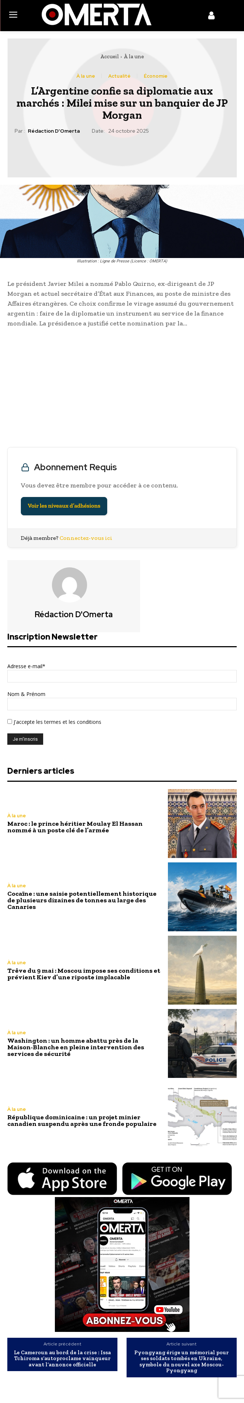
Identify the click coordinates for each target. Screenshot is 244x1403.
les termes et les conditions (68, 721)
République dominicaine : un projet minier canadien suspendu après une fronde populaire (82, 1120)
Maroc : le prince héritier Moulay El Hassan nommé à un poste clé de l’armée (75, 827)
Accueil (109, 56)
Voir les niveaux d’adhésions (64, 505)
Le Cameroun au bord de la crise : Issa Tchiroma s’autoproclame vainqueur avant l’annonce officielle (62, 1358)
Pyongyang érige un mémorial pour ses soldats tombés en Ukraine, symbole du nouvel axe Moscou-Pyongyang (181, 1361)
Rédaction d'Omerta (54, 131)
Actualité (119, 76)
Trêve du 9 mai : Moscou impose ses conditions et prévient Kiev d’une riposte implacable (83, 973)
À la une (134, 56)
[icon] (211, 17)
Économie (156, 76)
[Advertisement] (122, 389)
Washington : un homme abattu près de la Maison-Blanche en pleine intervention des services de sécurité (75, 1047)
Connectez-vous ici (86, 537)
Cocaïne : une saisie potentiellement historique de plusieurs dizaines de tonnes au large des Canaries (82, 900)
